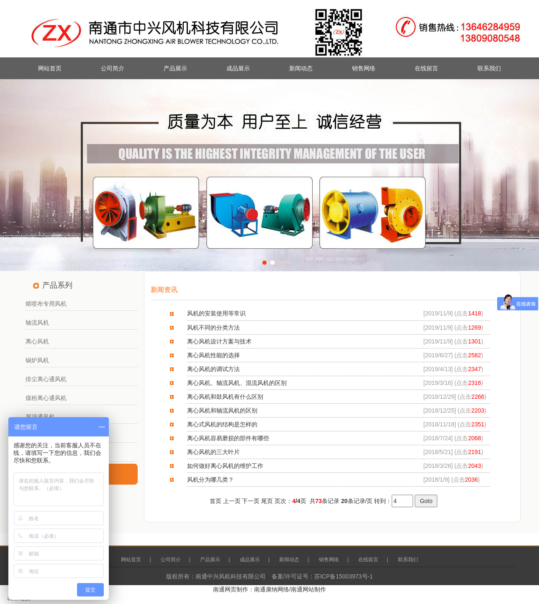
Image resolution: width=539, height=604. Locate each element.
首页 (215, 501)
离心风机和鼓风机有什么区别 (225, 396)
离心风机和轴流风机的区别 (222, 410)
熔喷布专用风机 (46, 303)
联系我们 (489, 68)
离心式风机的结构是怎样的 (222, 424)
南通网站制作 (308, 589)
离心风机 (37, 341)
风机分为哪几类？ (210, 479)
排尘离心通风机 (46, 379)
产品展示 (175, 68)
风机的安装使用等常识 (216, 313)
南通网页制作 (230, 589)
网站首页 (50, 68)
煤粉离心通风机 (46, 398)
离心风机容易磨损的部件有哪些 (228, 438)
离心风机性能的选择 (213, 355)
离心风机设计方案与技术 (219, 341)
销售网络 (363, 68)
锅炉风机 (37, 360)
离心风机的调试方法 (213, 369)
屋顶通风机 (40, 416)
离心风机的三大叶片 (213, 452)
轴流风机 (37, 322)
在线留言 (426, 68)
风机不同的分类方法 (213, 327)
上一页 (232, 501)
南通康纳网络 (271, 589)
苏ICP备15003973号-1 (343, 576)
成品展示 (238, 68)
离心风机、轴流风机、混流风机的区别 (237, 382)
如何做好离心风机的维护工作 (225, 465)
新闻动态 (301, 68)
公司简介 (112, 68)
